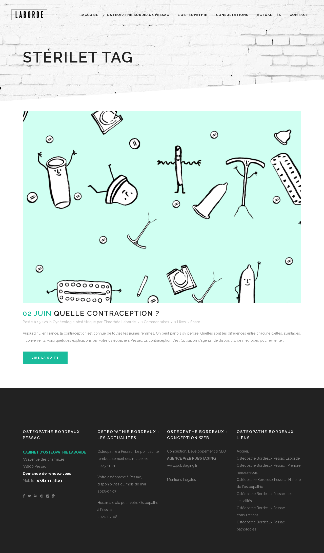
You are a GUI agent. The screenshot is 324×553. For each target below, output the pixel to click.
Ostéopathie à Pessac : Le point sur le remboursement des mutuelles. (128, 455)
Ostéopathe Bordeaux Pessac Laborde (268, 458)
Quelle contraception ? (106, 313)
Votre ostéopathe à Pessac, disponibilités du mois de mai (121, 480)
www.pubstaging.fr (182, 465)
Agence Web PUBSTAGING (191, 458)
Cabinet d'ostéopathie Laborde (54, 452)
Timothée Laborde (120, 322)
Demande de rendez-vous (47, 474)
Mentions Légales (181, 480)
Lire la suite (45, 357)
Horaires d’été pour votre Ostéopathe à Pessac (127, 506)
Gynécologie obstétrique (74, 322)
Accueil (243, 451)
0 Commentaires (154, 322)
